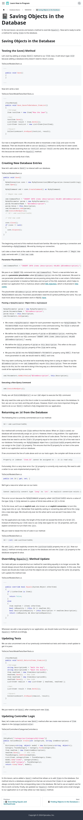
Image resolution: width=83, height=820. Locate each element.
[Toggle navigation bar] (3, 3)
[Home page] (4, 10)
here (44, 297)
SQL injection (51, 284)
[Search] (79, 3)
